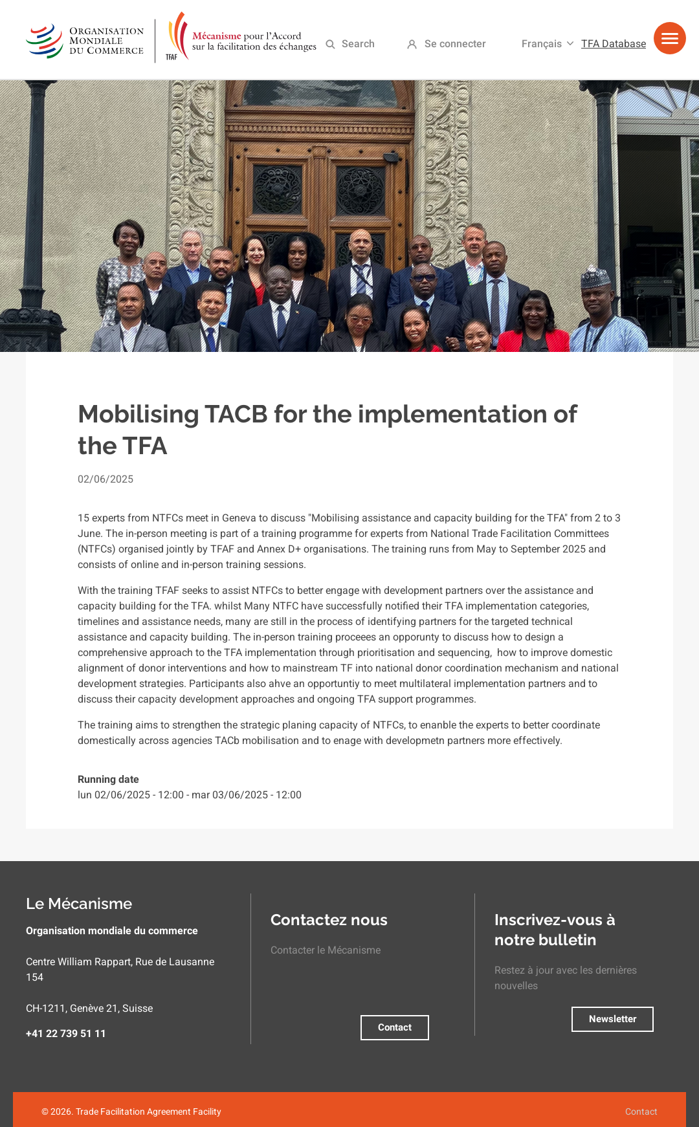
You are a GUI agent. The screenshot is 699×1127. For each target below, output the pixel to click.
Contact (395, 1027)
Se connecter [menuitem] (455, 44)
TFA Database (613, 44)
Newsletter (612, 1019)
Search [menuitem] (358, 44)
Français (542, 44)
